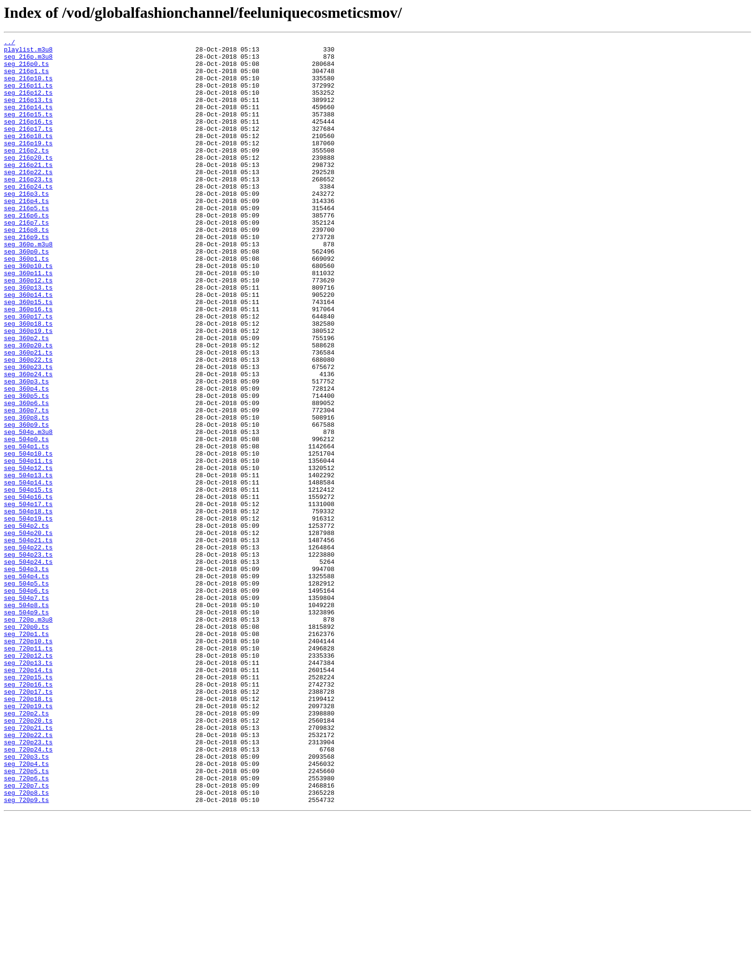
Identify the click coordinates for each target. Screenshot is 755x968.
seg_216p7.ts (26, 259)
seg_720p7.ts (26, 935)
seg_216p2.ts (26, 173)
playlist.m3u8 (28, 52)
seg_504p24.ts (28, 666)
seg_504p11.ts (28, 545)
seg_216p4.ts (26, 233)
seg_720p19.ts (28, 840)
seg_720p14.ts (28, 796)
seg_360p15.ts (28, 355)
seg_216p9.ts (26, 277)
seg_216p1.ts (26, 78)
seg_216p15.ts (28, 130)
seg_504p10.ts (28, 537)
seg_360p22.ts (28, 424)
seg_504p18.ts (28, 606)
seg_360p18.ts (28, 381)
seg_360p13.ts (28, 337)
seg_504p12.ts (28, 554)
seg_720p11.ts (28, 770)
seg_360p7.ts (26, 485)
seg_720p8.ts (26, 944)
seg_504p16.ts (28, 589)
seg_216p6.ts (26, 251)
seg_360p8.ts (26, 493)
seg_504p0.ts (26, 519)
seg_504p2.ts (26, 623)
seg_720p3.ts (26, 900)
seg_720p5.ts (26, 918)
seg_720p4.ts (26, 909)
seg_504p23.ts (28, 658)
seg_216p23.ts (28, 208)
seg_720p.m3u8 (28, 736)
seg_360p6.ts (26, 476)
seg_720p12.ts (28, 779)
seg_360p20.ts (28, 407)
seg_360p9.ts (26, 502)
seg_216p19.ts (28, 164)
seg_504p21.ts (28, 641)
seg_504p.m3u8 (28, 511)
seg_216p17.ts (28, 147)
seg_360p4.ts (26, 459)
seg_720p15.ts (28, 805)
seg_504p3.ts (26, 675)
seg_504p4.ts (26, 684)
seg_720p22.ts (28, 874)
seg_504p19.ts (28, 615)
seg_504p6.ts (26, 701)
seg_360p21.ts (28, 415)
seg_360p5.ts (26, 467)
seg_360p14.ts (28, 346)
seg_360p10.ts (28, 311)
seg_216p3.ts (26, 225)
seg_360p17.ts (28, 372)
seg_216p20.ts (28, 182)
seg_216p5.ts (26, 242)
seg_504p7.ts (26, 710)
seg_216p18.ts (28, 156)
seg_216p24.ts (28, 216)
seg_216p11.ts (28, 95)
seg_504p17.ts (28, 597)
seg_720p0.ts (26, 744)
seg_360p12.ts (28, 329)
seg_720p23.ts (28, 883)
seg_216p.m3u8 (28, 60)
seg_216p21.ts (28, 190)
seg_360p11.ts (28, 320)
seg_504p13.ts (28, 563)
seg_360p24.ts (28, 441)
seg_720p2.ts (26, 848)
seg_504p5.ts (26, 692)
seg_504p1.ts (26, 528)
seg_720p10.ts (28, 762)
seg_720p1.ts (26, 753)
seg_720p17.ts (28, 822)
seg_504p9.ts (26, 727)
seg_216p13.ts (28, 112)
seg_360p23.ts (28, 433)
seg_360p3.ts (26, 450)
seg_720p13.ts (28, 788)
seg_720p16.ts (28, 814)
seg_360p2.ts (26, 398)
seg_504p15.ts (28, 580)
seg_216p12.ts (28, 104)
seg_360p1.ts (26, 303)
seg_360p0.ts (26, 294)
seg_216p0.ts (26, 69)
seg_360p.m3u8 (28, 285)
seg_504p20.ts (28, 632)
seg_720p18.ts (28, 831)
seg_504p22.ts (28, 649)
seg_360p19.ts (28, 389)
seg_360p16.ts (28, 363)
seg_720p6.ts (26, 926)
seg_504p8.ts (26, 718)
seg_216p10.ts (28, 86)
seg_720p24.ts (28, 892)
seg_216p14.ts (28, 121)
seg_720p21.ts (28, 866)
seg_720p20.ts (28, 857)
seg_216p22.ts (28, 199)
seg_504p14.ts (28, 571)
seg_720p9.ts (26, 952)
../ (9, 43)
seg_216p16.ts (28, 138)
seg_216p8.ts (26, 268)
